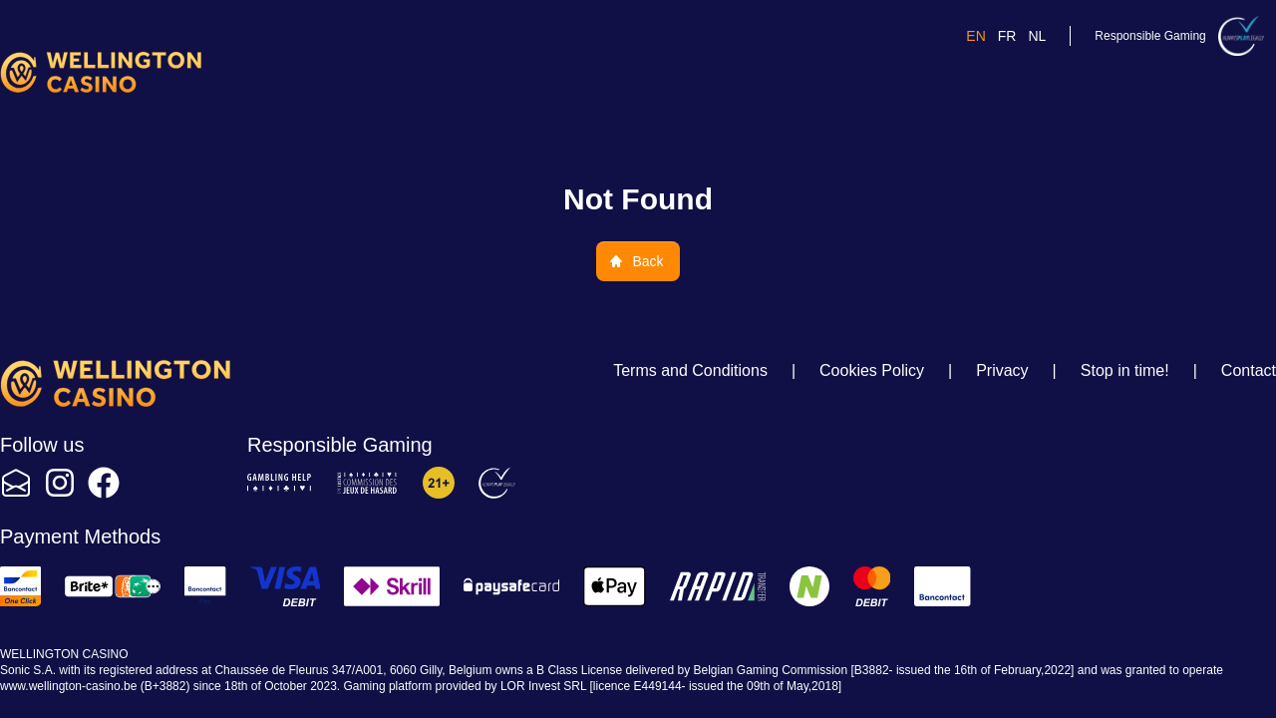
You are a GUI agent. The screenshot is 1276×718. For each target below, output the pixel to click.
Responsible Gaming (1150, 36)
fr (1007, 36)
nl (1037, 36)
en (975, 36)
